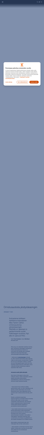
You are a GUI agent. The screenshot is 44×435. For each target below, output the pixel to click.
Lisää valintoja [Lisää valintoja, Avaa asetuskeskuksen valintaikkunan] (8, 82)
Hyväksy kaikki (34, 82)
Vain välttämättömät (22, 82)
